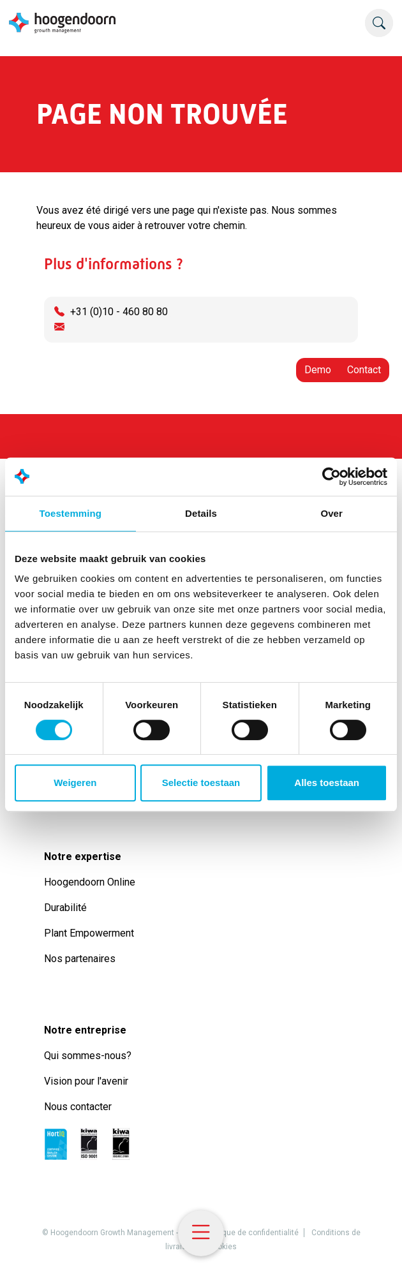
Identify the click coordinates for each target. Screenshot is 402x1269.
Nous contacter (78, 1107)
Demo (317, 370)
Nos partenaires (79, 959)
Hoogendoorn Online (89, 882)
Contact (364, 370)
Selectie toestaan (201, 782)
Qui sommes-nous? (90, 1056)
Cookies (222, 1246)
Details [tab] (201, 513)
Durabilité (68, 908)
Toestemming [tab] (71, 513)
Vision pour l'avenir (86, 1081)
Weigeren (75, 782)
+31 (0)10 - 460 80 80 (119, 312)
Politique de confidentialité (252, 1232)
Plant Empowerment (90, 933)
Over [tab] (331, 513)
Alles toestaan (326, 782)
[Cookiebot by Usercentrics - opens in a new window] (331, 476)
